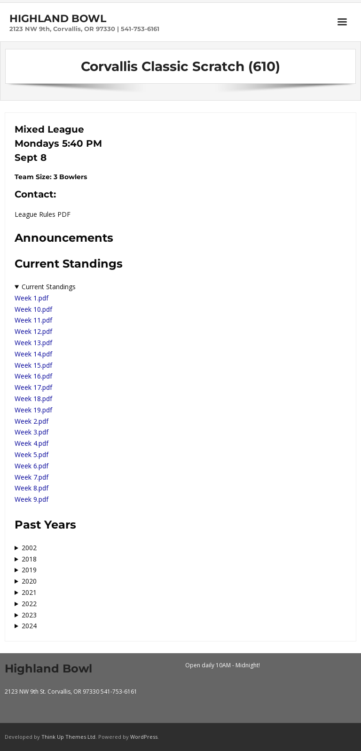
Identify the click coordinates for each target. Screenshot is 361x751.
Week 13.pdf (33, 342)
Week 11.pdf (33, 320)
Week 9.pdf (31, 499)
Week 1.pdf (31, 297)
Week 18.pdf (33, 398)
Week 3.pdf (31, 431)
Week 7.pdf (31, 477)
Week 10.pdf (33, 309)
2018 (29, 558)
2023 (29, 614)
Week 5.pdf (31, 454)
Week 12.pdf (33, 331)
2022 (29, 603)
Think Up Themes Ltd (68, 736)
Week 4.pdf (31, 443)
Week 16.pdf (33, 376)
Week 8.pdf (31, 487)
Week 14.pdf (33, 353)
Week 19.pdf (33, 409)
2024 (29, 625)
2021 (29, 592)
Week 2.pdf (31, 421)
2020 (29, 581)
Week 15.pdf (33, 365)
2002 (29, 547)
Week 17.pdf (33, 387)
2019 (29, 569)
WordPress (143, 736)
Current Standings (49, 286)
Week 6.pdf (31, 465)
